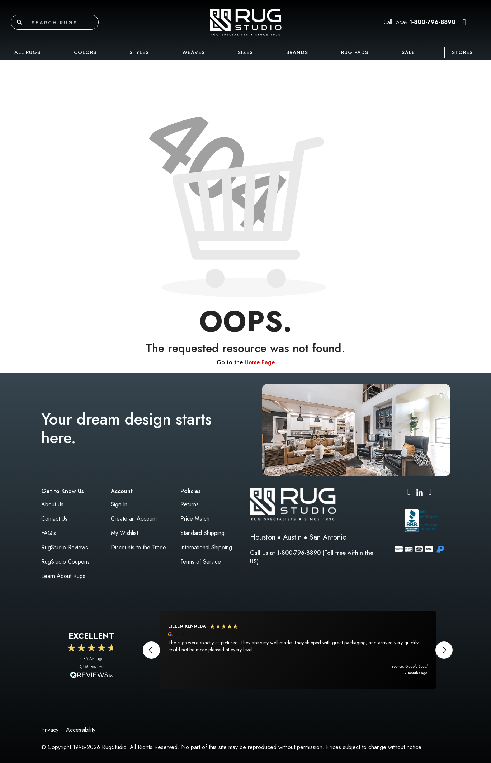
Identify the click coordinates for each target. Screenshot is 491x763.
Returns (189, 504)
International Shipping (206, 547)
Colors (85, 52)
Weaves (193, 52)
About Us (52, 504)
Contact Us (54, 519)
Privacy (49, 730)
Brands (297, 52)
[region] (298, 650)
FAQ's (48, 533)
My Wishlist (124, 533)
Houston (262, 537)
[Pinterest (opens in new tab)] (430, 493)
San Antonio (328, 537)
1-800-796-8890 (432, 22)
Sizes (245, 52)
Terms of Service (200, 562)
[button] (464, 22)
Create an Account (134, 519)
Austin (292, 537)
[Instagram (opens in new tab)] (409, 493)
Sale (408, 52)
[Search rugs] (63, 22)
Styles (139, 52)
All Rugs (27, 52)
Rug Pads (354, 52)
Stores (462, 52)
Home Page (260, 362)
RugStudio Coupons (65, 562)
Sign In (119, 504)
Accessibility (80, 730)
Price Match (194, 519)
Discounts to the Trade (138, 547)
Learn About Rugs (63, 576)
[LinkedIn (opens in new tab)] (419, 492)
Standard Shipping (202, 533)
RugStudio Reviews (64, 547)
